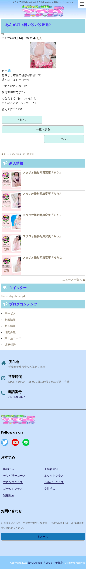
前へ (22, 119)
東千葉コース (13, 338)
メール (43, 536)
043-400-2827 (16, 396)
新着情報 (10, 319)
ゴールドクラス (13, 488)
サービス (10, 313)
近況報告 (10, 344)
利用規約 (8, 495)
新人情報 (10, 325)
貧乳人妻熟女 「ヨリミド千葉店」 (46, 562)
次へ (64, 139)
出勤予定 (8, 469)
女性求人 (49, 488)
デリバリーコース (14, 475)
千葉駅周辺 (51, 469)
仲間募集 (10, 332)
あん (39, 38)
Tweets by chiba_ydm (14, 296)
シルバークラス (54, 482)
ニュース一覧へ (73, 279)
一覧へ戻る (43, 129)
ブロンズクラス (13, 482)
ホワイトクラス (54, 475)
